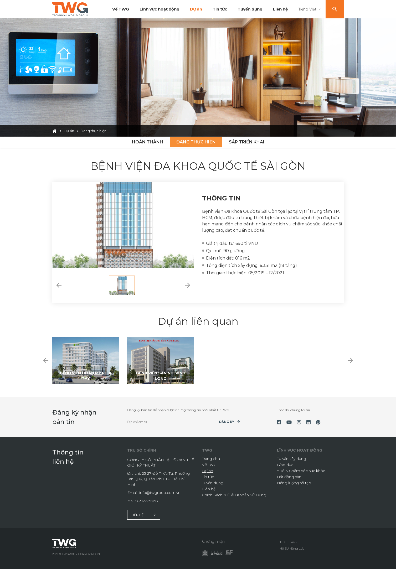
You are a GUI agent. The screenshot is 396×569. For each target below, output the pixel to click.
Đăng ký (226, 422)
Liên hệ (280, 9)
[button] (58, 285)
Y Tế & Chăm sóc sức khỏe (301, 470)
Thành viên (288, 542)
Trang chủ (211, 458)
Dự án (196, 9)
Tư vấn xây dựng (291, 458)
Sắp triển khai (246, 141)
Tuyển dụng (250, 9)
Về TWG (120, 9)
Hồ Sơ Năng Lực (292, 548)
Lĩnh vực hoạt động (159, 9)
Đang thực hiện (196, 141)
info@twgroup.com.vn (160, 492)
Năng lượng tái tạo (294, 482)
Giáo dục (285, 464)
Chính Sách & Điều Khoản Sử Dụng (234, 495)
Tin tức (220, 9)
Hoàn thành (147, 141)
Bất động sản (289, 476)
